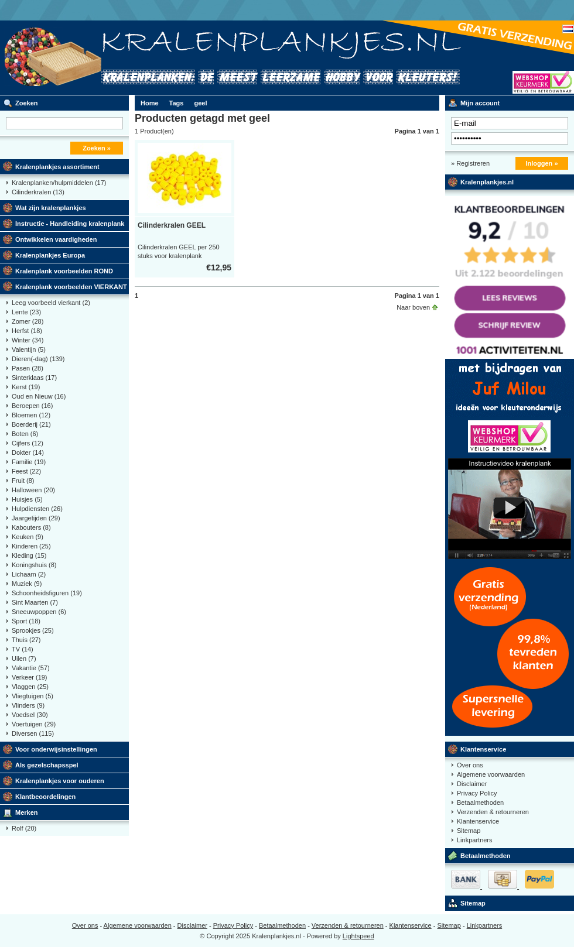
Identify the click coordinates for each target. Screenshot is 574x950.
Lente (26, 311)
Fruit (23, 480)
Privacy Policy (477, 793)
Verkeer (29, 677)
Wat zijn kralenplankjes (50, 207)
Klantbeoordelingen (45, 796)
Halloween (33, 489)
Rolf (24, 828)
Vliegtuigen (32, 695)
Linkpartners (475, 839)
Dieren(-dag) (38, 358)
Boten (25, 433)
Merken (26, 812)
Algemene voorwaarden (491, 774)
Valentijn (29, 349)
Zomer (27, 321)
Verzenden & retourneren (493, 811)
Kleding (29, 555)
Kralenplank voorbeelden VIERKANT (71, 286)
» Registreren (470, 163)
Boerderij (31, 424)
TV (22, 649)
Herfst (27, 330)
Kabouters (31, 527)
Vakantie (31, 667)
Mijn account (480, 103)
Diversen (33, 733)
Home (150, 103)
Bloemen (31, 415)
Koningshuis (34, 564)
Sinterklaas (34, 377)
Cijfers (27, 443)
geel (200, 103)
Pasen (27, 368)
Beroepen (32, 405)
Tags (176, 103)
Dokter (28, 452)
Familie (29, 461)
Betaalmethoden (480, 802)
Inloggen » (542, 163)
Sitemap (468, 830)
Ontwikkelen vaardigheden (56, 239)
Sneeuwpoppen (39, 611)
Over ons (470, 765)
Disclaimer (472, 783)
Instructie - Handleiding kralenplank (69, 223)
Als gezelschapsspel (46, 765)
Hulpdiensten (37, 508)
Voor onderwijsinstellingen (56, 749)
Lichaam (29, 574)
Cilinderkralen (38, 192)
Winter (27, 340)
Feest (26, 471)
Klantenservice (483, 749)
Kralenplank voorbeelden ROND (64, 271)
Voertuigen (34, 724)
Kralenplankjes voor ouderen (59, 780)
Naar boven (413, 307)
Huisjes (27, 499)
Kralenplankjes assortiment (57, 166)
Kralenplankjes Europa (50, 255)
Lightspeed (358, 935)
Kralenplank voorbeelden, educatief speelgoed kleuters (155, 57)
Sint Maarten (35, 602)
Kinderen (31, 546)
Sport (26, 621)
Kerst (26, 386)
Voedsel (30, 714)
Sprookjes (33, 630)
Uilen (24, 658)
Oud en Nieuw (39, 396)
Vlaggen (30, 686)
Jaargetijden (36, 518)
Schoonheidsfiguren (47, 592)
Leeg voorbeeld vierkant (51, 302)
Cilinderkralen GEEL (172, 225)
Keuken (27, 536)
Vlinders (28, 705)
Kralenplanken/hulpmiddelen (59, 182)
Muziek (27, 583)
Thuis (26, 639)
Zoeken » (97, 148)
